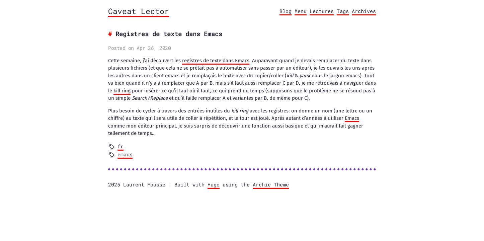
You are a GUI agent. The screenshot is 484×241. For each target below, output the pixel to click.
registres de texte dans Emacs (215, 61)
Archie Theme (271, 184)
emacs (125, 154)
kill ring (122, 91)
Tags (343, 11)
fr (120, 146)
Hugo (214, 184)
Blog (285, 11)
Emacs (352, 118)
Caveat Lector (138, 11)
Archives (364, 11)
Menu (301, 11)
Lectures (322, 11)
